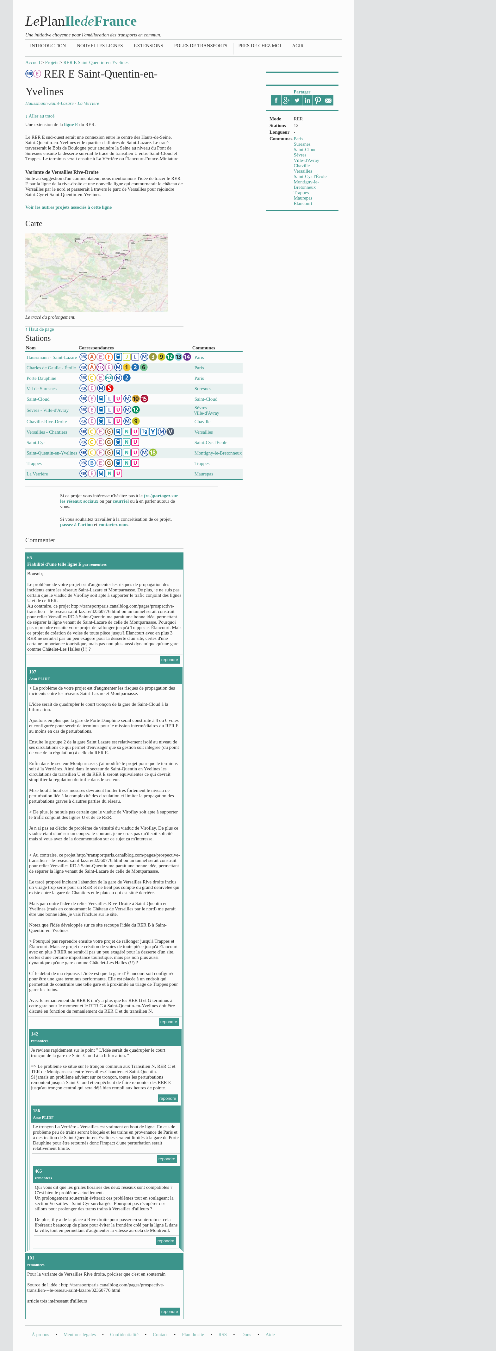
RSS (222, 1334)
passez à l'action (76, 524)
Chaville (302, 165)
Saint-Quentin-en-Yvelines (52, 453)
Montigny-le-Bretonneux (306, 184)
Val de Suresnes (42, 388)
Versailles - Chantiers (47, 432)
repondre (169, 659)
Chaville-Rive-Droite (47, 421)
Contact (160, 1334)
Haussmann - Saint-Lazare (52, 357)
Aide (270, 1334)
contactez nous (113, 524)
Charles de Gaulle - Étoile (51, 367)
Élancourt (303, 203)
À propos (40, 1334)
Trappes (301, 192)
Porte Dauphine (41, 378)
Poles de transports (200, 45)
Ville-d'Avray (306, 160)
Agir (298, 45)
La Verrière (37, 473)
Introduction (48, 45)
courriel (121, 501)
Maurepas (303, 198)
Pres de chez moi (259, 45)
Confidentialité (124, 1334)
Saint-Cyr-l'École (310, 176)
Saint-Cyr (36, 442)
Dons (246, 1334)
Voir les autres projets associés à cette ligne (68, 207)
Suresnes (302, 144)
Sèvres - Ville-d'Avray (48, 410)
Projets (52, 62)
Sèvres (300, 154)
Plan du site (193, 1334)
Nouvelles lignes (100, 45)
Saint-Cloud (305, 149)
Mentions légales (80, 1334)
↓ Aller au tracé (39, 115)
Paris (298, 138)
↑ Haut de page (39, 329)
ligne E (71, 124)
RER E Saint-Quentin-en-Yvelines (95, 62)
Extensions (148, 45)
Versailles (303, 171)
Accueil (32, 62)
